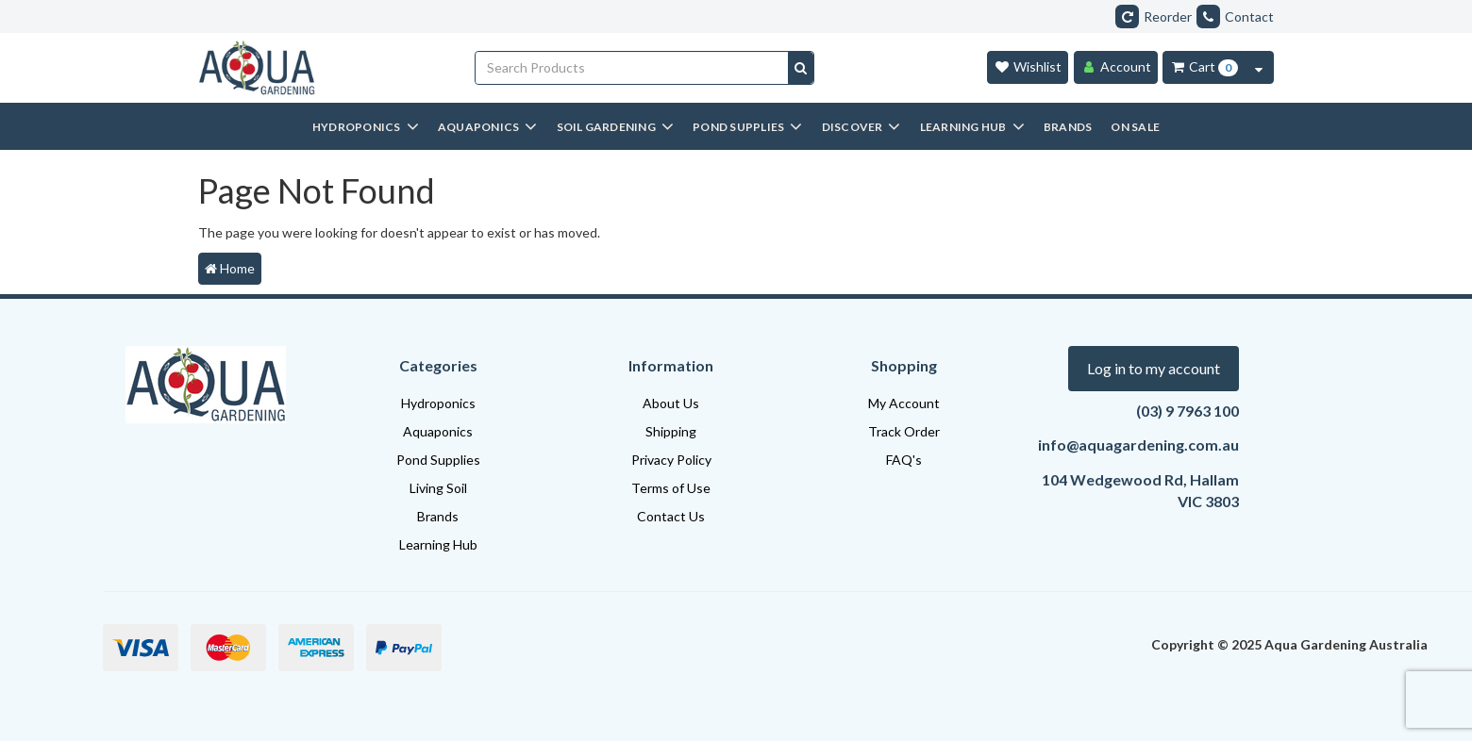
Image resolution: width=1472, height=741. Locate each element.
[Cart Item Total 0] (1204, 67)
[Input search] (632, 68)
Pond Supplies (438, 460)
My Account (904, 403)
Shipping (670, 431)
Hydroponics (438, 403)
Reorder (1153, 16)
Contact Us (671, 516)
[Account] (1116, 67)
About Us (671, 403)
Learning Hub (438, 544)
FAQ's (904, 460)
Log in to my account (1153, 368)
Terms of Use (671, 488)
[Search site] (800, 68)
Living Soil (438, 488)
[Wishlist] (1027, 67)
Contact (1235, 16)
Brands (438, 516)
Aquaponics (438, 431)
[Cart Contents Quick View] (1259, 67)
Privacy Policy (671, 460)
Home (230, 268)
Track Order (904, 431)
